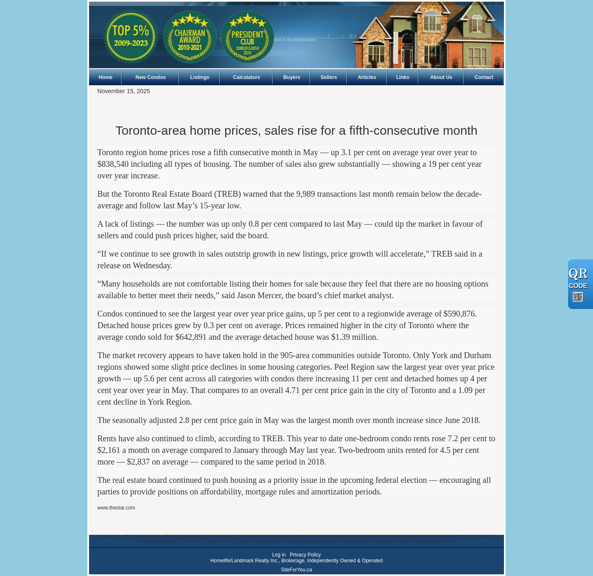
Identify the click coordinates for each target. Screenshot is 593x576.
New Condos (151, 77)
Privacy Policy (305, 555)
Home (105, 77)
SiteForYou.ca (296, 570)
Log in (279, 555)
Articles (367, 77)
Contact (484, 77)
